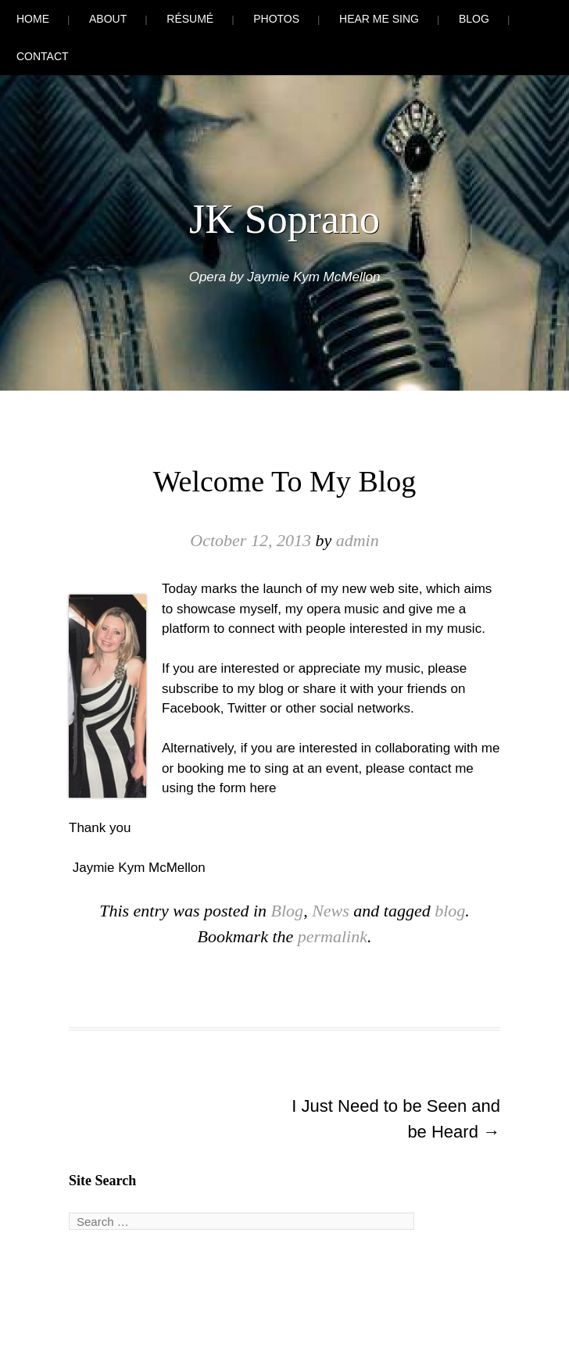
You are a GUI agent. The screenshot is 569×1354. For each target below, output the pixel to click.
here (262, 788)
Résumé (189, 19)
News (330, 910)
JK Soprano (284, 219)
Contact (42, 56)
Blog (474, 19)
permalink (332, 936)
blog (450, 910)
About (108, 19)
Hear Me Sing (379, 19)
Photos (276, 19)
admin (357, 540)
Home (32, 19)
